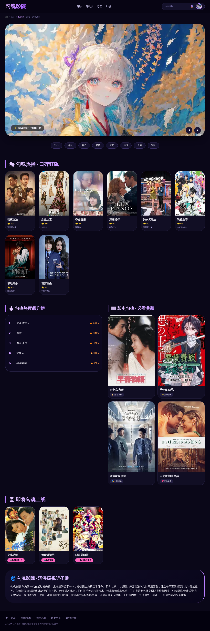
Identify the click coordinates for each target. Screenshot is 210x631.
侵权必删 (41, 618)
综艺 (99, 6)
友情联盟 (71, 618)
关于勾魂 (10, 618)
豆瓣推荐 (26, 618)
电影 (79, 6)
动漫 (108, 6)
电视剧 (89, 6)
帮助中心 (56, 618)
